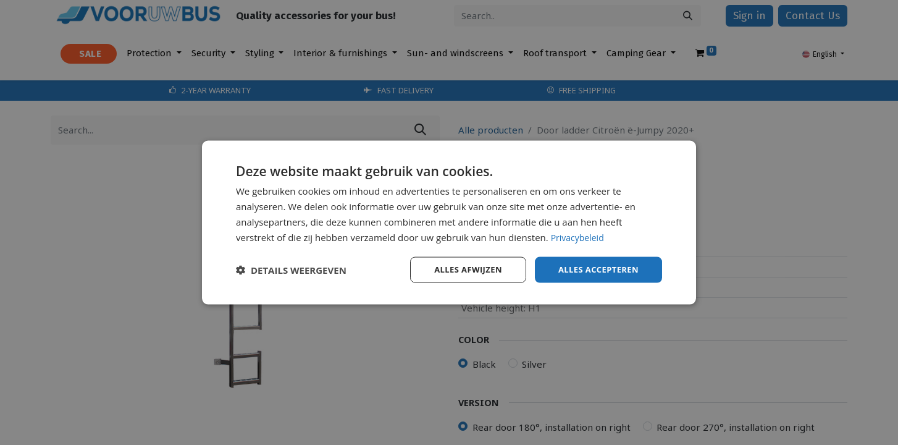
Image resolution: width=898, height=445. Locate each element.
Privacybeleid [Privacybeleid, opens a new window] (579, 236)
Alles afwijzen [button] (460, 269)
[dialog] (449, 222)
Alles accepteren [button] (595, 269)
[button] (291, 270)
